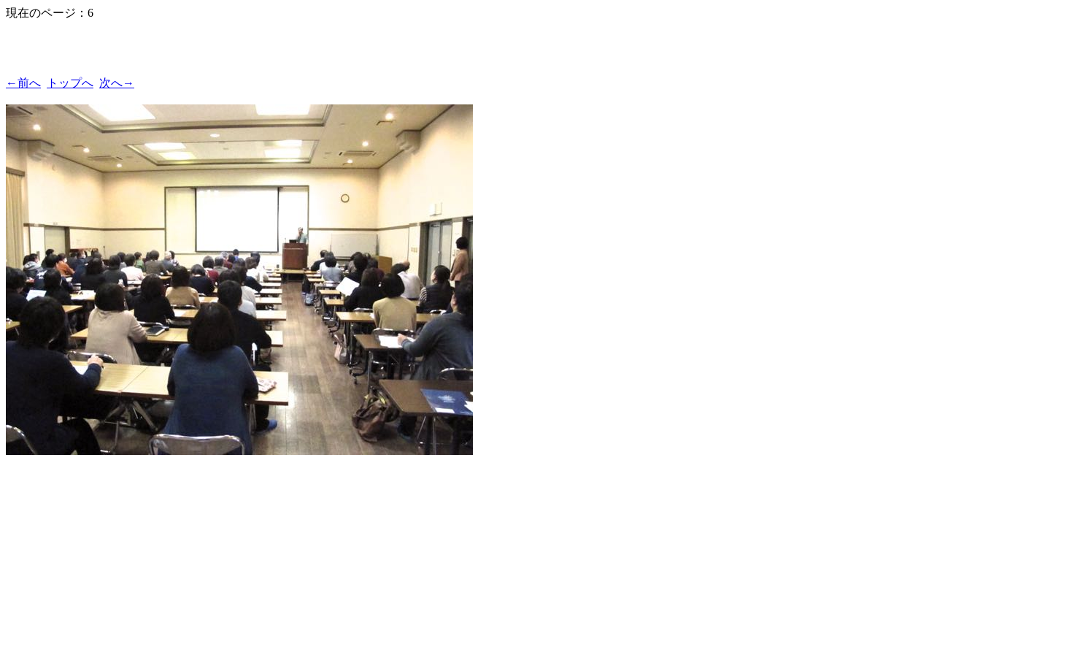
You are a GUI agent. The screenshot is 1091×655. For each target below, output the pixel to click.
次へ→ (116, 83)
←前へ (23, 83)
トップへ (70, 83)
